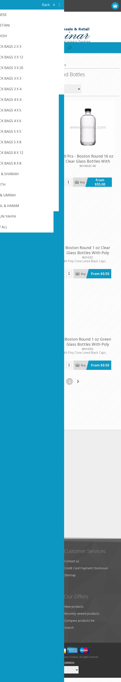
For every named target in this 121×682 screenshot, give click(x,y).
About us (12, 590)
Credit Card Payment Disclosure (86, 572)
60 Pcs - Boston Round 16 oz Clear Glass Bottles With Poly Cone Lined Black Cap (89, 164)
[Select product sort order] (66, 89)
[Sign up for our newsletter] (26, 521)
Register (90, 6)
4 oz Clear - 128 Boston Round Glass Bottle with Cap (31, 161)
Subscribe (13, 529)
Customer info (16, 611)
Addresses (13, 618)
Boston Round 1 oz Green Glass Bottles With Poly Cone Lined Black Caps (89, 350)
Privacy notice (15, 576)
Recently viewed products (81, 618)
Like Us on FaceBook (20, 569)
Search (69, 632)
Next (78, 385)
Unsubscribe (32, 529)
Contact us (71, 565)
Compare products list (79, 625)
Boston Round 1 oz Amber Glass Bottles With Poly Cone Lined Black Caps (31, 257)
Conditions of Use (18, 583)
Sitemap (70, 579)
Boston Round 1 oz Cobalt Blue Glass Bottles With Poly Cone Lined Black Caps (31, 350)
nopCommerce (67, 666)
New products (74, 611)
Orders (10, 625)
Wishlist (11, 632)
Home (8, 65)
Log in (99, 6)
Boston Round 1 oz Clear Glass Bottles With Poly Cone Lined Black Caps (90, 257)
